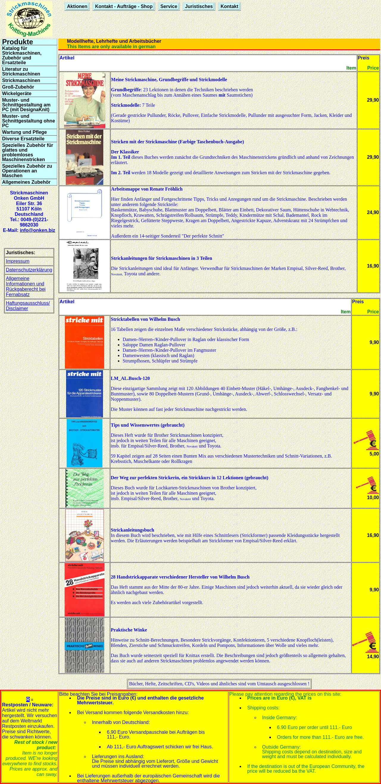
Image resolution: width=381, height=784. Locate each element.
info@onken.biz (37, 230)
